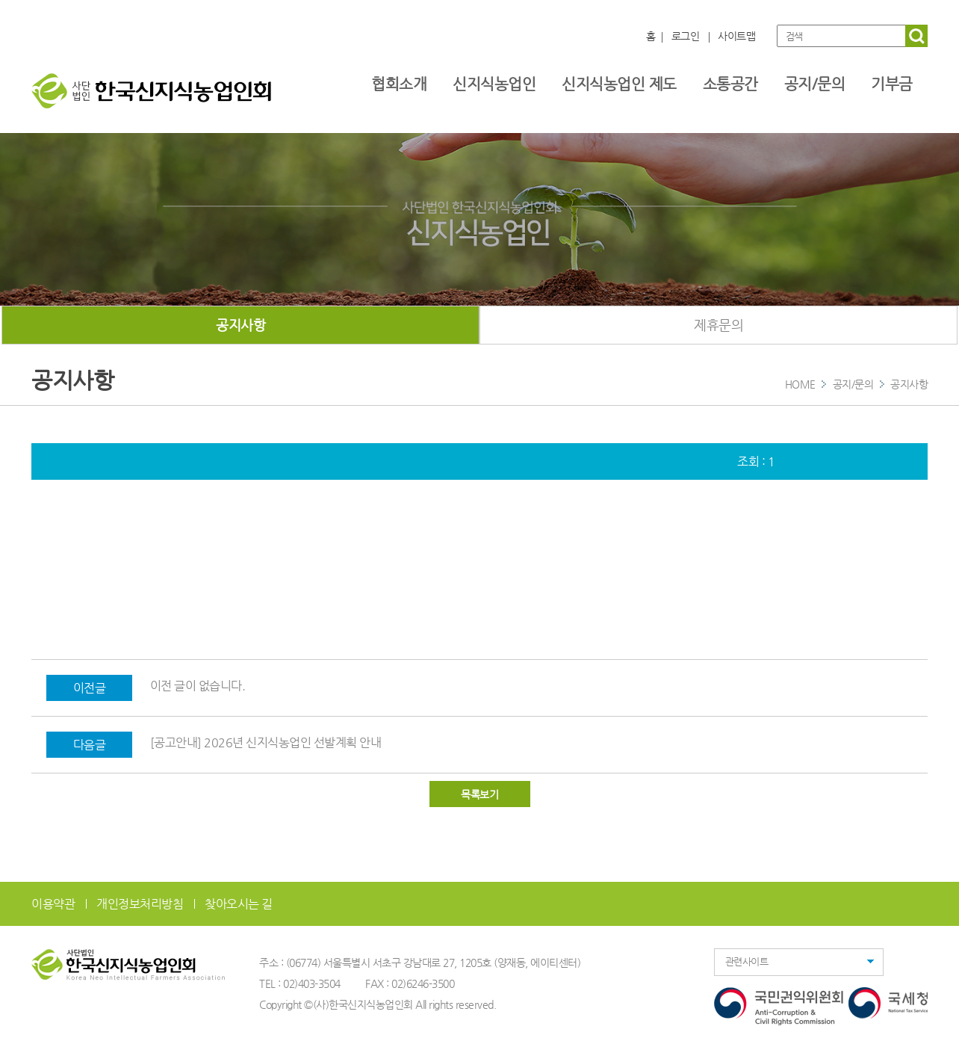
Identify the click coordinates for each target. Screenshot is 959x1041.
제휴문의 (718, 325)
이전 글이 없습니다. (198, 686)
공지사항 (240, 325)
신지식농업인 (494, 84)
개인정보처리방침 (139, 904)
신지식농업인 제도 (619, 84)
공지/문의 (814, 84)
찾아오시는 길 (239, 904)
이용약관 (53, 904)
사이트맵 (736, 36)
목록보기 (479, 794)
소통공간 (730, 84)
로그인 (685, 36)
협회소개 (398, 84)
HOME (800, 384)
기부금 (892, 84)
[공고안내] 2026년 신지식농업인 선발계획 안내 (266, 742)
